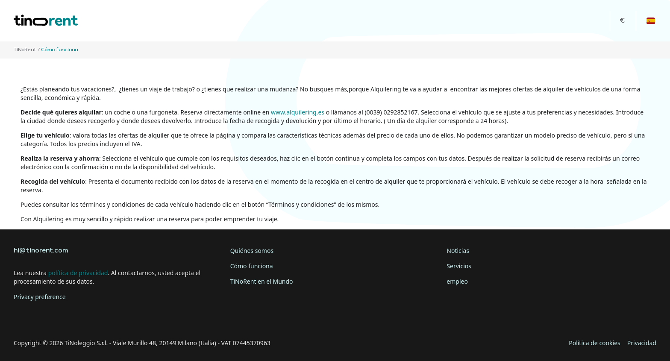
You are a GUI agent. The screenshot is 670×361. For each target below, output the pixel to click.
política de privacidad (78, 273)
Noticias (458, 251)
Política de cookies (594, 343)
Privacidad (641, 343)
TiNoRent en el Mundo (261, 281)
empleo (457, 281)
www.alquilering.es (297, 112)
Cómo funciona (251, 266)
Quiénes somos (251, 251)
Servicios (459, 266)
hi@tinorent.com (41, 250)
